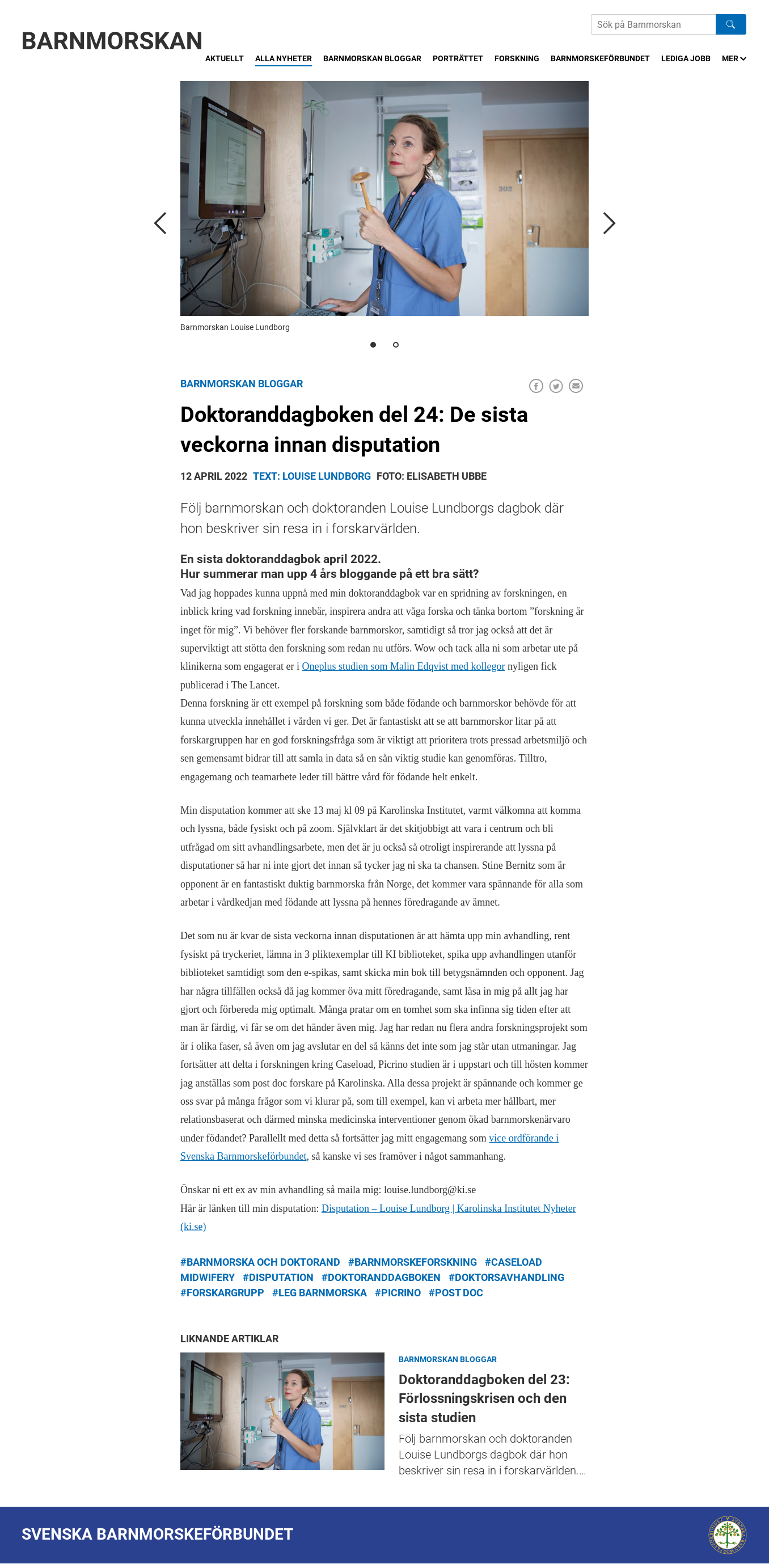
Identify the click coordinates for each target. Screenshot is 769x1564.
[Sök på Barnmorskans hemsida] (653, 24)
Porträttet (458, 58)
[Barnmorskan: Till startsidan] (112, 40)
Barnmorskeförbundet (600, 58)
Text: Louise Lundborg (312, 476)
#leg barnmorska (319, 1293)
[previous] (160, 223)
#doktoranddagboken (381, 1277)
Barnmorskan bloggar (372, 58)
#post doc (456, 1293)
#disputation (278, 1277)
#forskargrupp (222, 1293)
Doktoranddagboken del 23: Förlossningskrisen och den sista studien (282, 1411)
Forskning (517, 58)
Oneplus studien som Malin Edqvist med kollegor (403, 666)
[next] (608, 223)
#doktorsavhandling (506, 1277)
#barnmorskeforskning (412, 1262)
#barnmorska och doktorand (260, 1262)
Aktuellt (224, 58)
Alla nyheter (283, 58)
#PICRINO (398, 1293)
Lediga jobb (686, 58)
